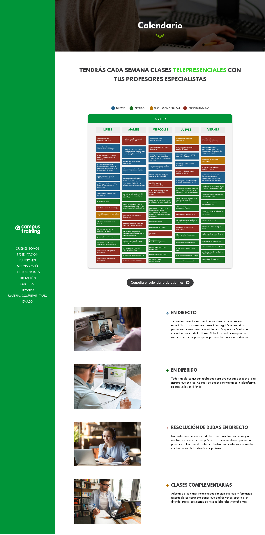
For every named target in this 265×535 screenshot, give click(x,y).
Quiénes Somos (28, 237)
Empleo (27, 290)
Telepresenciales (27, 260)
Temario (28, 278)
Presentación (27, 243)
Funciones (28, 249)
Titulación (28, 266)
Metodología (27, 255)
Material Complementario (27, 284)
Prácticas (27, 272)
